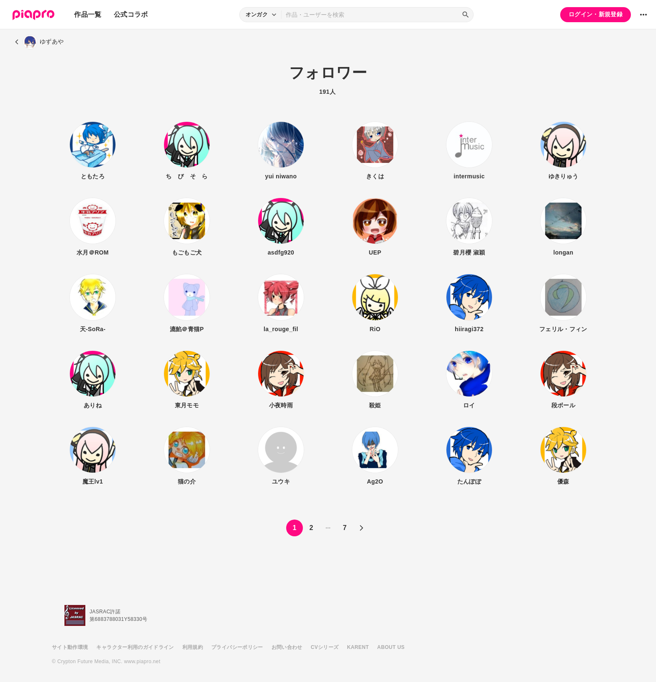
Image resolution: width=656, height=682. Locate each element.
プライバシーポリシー (237, 647)
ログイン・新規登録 (596, 14)
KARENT (358, 647)
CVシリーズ (325, 647)
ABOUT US (391, 647)
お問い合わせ (287, 647)
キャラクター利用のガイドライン (135, 647)
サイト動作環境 (70, 647)
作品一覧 (87, 14)
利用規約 (192, 647)
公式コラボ (131, 14)
